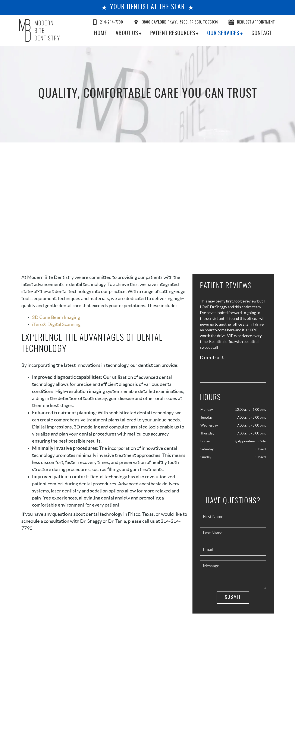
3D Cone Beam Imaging (56, 317)
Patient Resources (172, 33)
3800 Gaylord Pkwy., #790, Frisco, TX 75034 (175, 22)
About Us (127, 33)
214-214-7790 (108, 22)
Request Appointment (251, 22)
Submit (233, 597)
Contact (261, 33)
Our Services (223, 33)
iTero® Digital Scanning (56, 324)
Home (100, 33)
